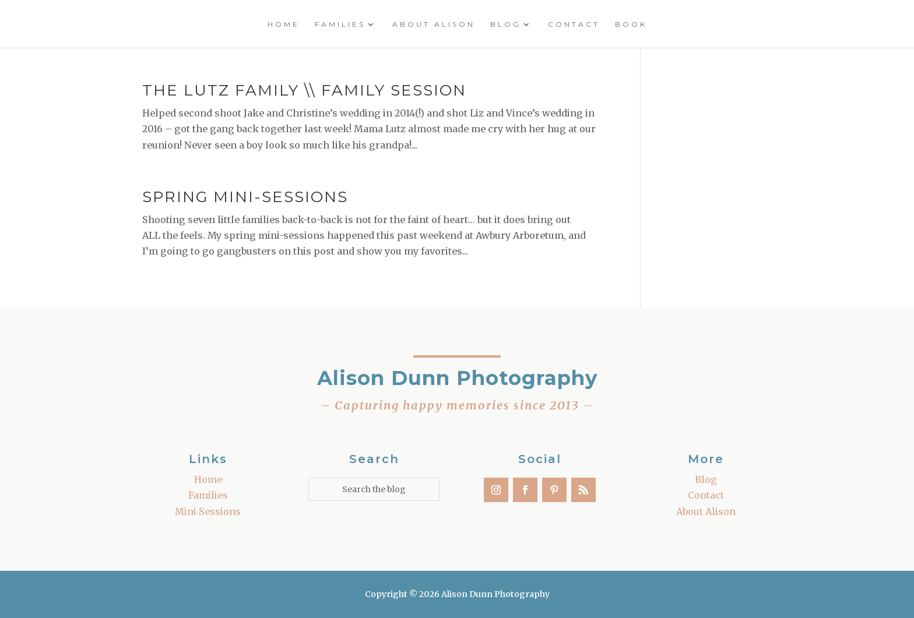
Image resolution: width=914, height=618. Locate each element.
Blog (505, 24)
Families (340, 24)
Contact (574, 24)
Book (631, 24)
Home (284, 24)
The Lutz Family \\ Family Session (304, 90)
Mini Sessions (208, 511)
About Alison (433, 24)
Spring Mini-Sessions (245, 197)
